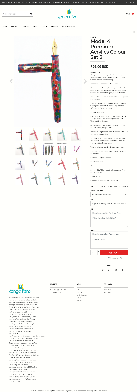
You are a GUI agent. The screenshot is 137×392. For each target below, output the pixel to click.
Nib (91, 200)
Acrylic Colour (96, 191)
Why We (45, 26)
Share (109, 265)
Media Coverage (82, 295)
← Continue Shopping (114, 258)
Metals (79, 298)
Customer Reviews (68, 26)
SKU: (92, 186)
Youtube (80, 292)
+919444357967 (55, 292)
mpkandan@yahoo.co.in (58, 290)
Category (14, 26)
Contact (26, 26)
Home (5, 26)
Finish (92, 230)
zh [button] (125, 2)
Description (95, 73)
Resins (79, 301)
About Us (54, 26)
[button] (132, 2)
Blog (35, 26)
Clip (92, 209)
